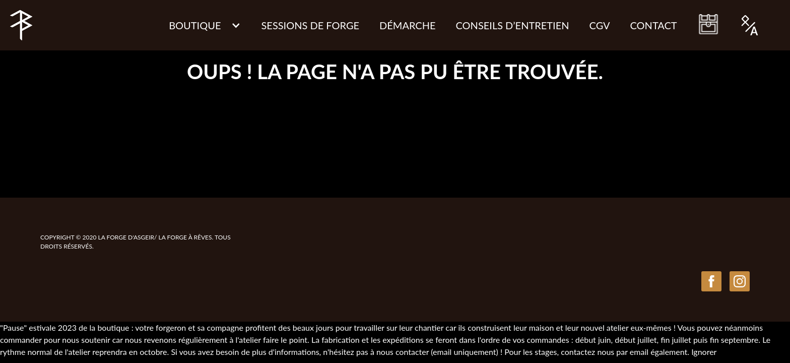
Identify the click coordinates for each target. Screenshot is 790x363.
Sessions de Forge (310, 25)
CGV (599, 25)
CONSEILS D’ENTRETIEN (512, 25)
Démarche (407, 25)
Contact (653, 25)
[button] (205, 25)
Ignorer (703, 351)
